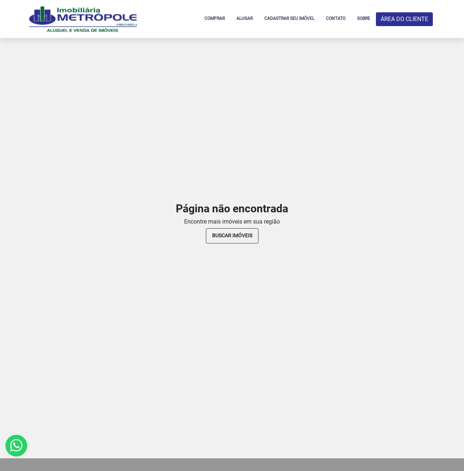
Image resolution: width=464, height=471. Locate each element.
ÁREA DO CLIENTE (404, 19)
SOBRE (363, 18)
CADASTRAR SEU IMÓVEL (289, 18)
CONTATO (335, 18)
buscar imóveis (232, 235)
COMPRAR (214, 18)
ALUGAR (244, 18)
